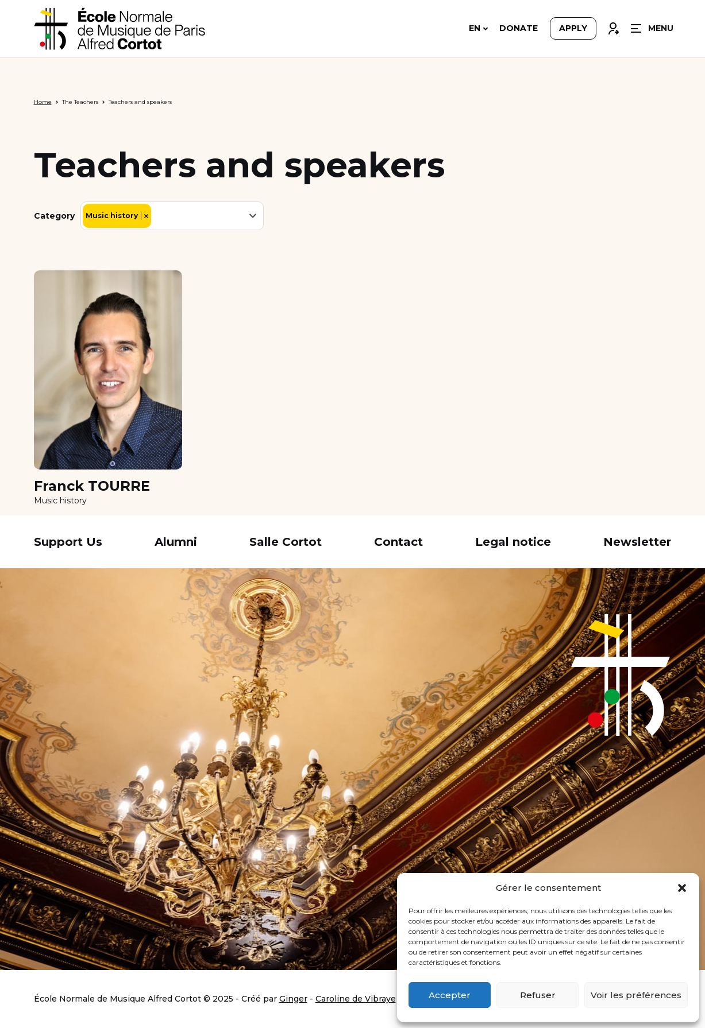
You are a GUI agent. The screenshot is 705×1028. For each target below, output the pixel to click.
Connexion (613, 27)
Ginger (293, 999)
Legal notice (513, 542)
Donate (518, 30)
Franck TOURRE (92, 486)
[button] (682, 888)
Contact (398, 542)
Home (43, 102)
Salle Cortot (285, 542)
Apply (573, 30)
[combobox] (172, 215)
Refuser (538, 995)
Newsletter (637, 542)
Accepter (450, 995)
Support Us (68, 542)
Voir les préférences (636, 995)
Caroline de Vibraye (355, 999)
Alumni (176, 542)
